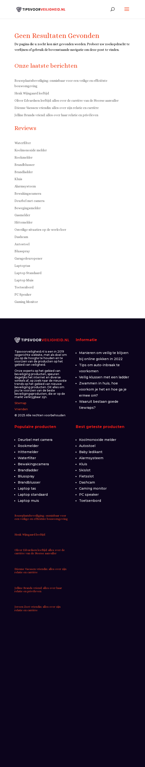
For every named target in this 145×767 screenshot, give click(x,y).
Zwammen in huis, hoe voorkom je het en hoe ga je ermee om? (103, 389)
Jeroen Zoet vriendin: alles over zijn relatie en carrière (37, 608)
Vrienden (21, 409)
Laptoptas (22, 266)
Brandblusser (24, 165)
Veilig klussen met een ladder (104, 377)
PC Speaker (22, 294)
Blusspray (22, 251)
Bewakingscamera (27, 193)
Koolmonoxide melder (30, 150)
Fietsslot (86, 476)
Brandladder (23, 172)
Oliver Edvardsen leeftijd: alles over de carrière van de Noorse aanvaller (66, 100)
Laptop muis (28, 501)
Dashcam (21, 237)
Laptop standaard (33, 494)
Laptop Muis (23, 280)
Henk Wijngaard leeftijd (31, 93)
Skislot (85, 470)
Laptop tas (27, 488)
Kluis (18, 179)
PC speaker (89, 494)
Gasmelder (22, 215)
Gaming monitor (93, 488)
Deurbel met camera (29, 201)
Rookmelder (23, 157)
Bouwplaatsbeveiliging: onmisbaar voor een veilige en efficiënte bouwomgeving (41, 517)
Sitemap (20, 403)
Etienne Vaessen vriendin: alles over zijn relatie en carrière (56, 108)
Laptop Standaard (27, 273)
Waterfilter (22, 143)
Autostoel (21, 244)
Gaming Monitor (26, 302)
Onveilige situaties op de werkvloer (40, 229)
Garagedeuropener (28, 258)
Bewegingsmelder (27, 208)
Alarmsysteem (25, 186)
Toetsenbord (23, 287)
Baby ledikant (90, 452)
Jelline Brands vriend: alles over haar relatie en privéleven (56, 115)
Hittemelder (23, 222)
